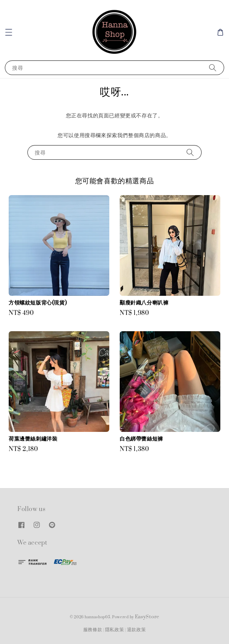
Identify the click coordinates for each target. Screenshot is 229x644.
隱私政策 (114, 630)
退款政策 (136, 630)
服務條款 (92, 630)
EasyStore (147, 617)
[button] (8, 32)
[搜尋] (213, 67)
